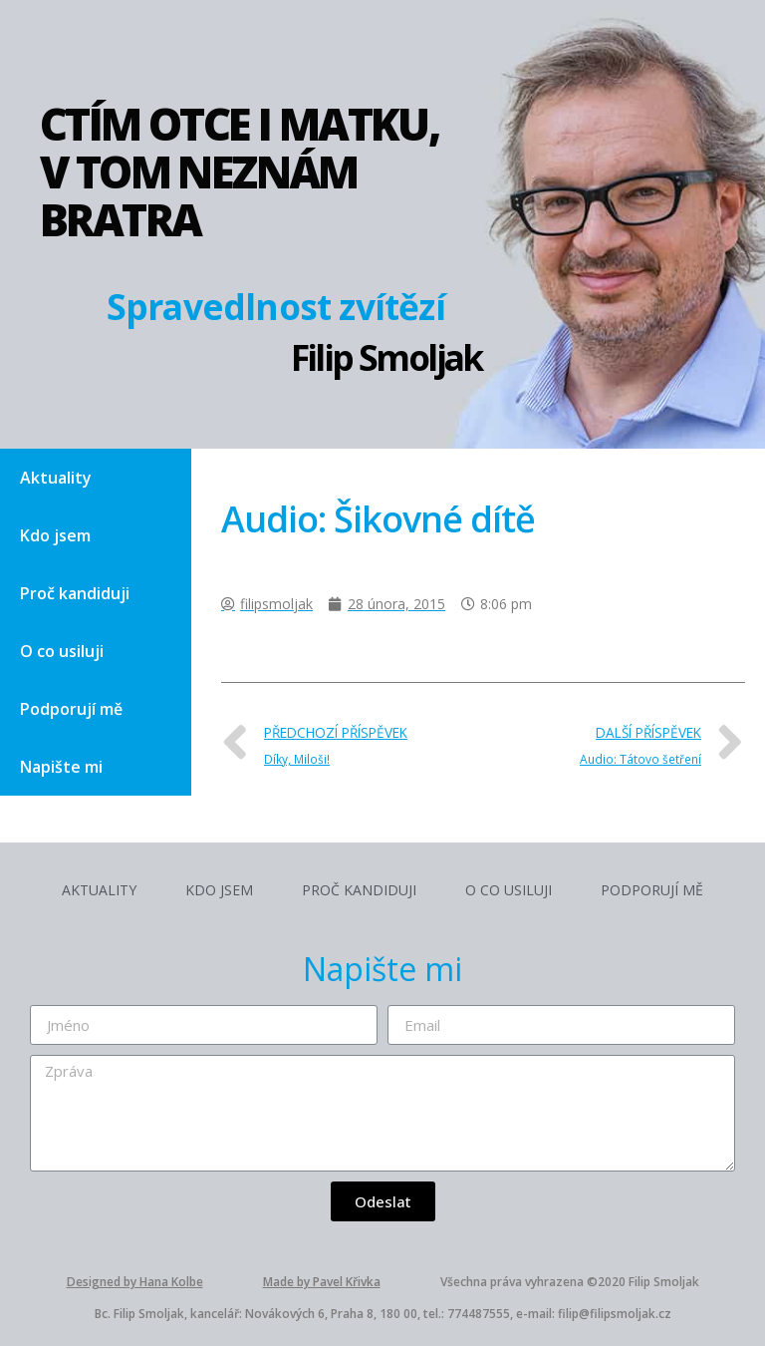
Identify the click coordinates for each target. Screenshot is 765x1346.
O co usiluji (62, 651)
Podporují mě (71, 709)
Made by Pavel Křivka (322, 1281)
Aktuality (56, 478)
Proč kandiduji (74, 593)
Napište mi (61, 767)
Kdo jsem (55, 535)
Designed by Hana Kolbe (135, 1281)
